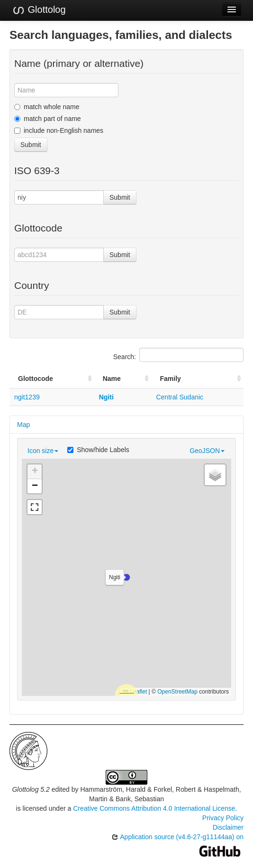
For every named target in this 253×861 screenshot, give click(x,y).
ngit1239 (27, 397)
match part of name (47, 118)
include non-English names (58, 130)
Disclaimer (228, 827)
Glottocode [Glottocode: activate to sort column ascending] (35, 378)
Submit (30, 144)
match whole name (47, 107)
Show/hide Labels (98, 450)
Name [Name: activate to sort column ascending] (112, 378)
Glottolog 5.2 (30, 789)
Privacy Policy (223, 818)
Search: (178, 355)
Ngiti (106, 397)
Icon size (42, 450)
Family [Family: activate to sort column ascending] (170, 378)
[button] (126, 577)
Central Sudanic (179, 397)
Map (23, 424)
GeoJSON (207, 450)
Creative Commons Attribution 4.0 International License (154, 808)
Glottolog (39, 10)
